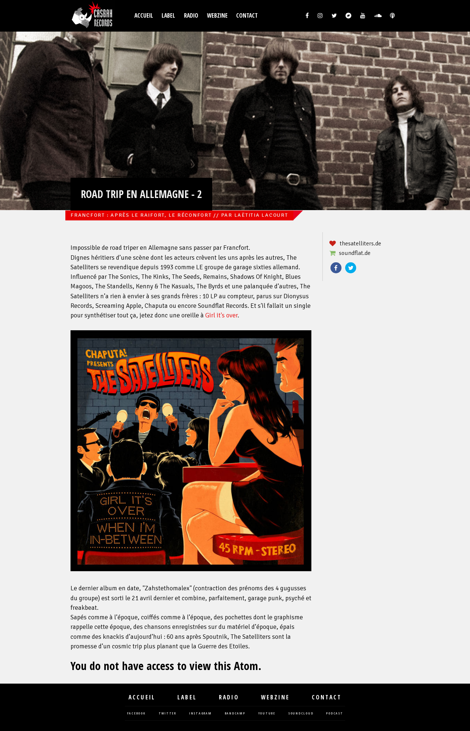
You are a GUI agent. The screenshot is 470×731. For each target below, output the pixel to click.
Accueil (143, 15)
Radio (191, 15)
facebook (136, 714)
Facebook (335, 267)
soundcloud (301, 714)
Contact (247, 15)
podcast (334, 714)
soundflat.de (354, 253)
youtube (266, 714)
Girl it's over (221, 315)
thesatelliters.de (360, 243)
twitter (167, 714)
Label (168, 15)
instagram (200, 714)
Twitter (350, 267)
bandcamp (235, 714)
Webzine (217, 15)
